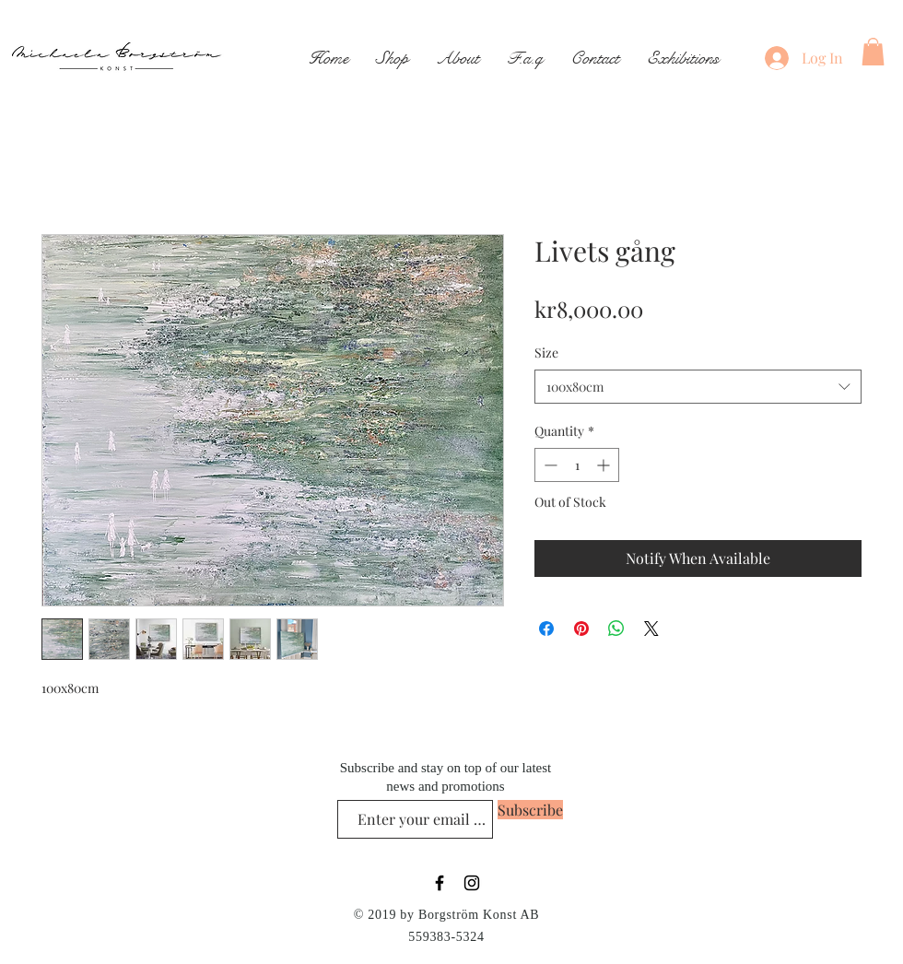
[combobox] (698, 387)
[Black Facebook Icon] (439, 883)
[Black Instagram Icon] (472, 883)
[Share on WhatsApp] (616, 628)
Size (546, 352)
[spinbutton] (576, 465)
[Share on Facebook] (546, 628)
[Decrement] (548, 465)
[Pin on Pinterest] (581, 628)
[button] (873, 51)
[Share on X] (651, 628)
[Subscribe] (530, 809)
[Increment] (604, 465)
